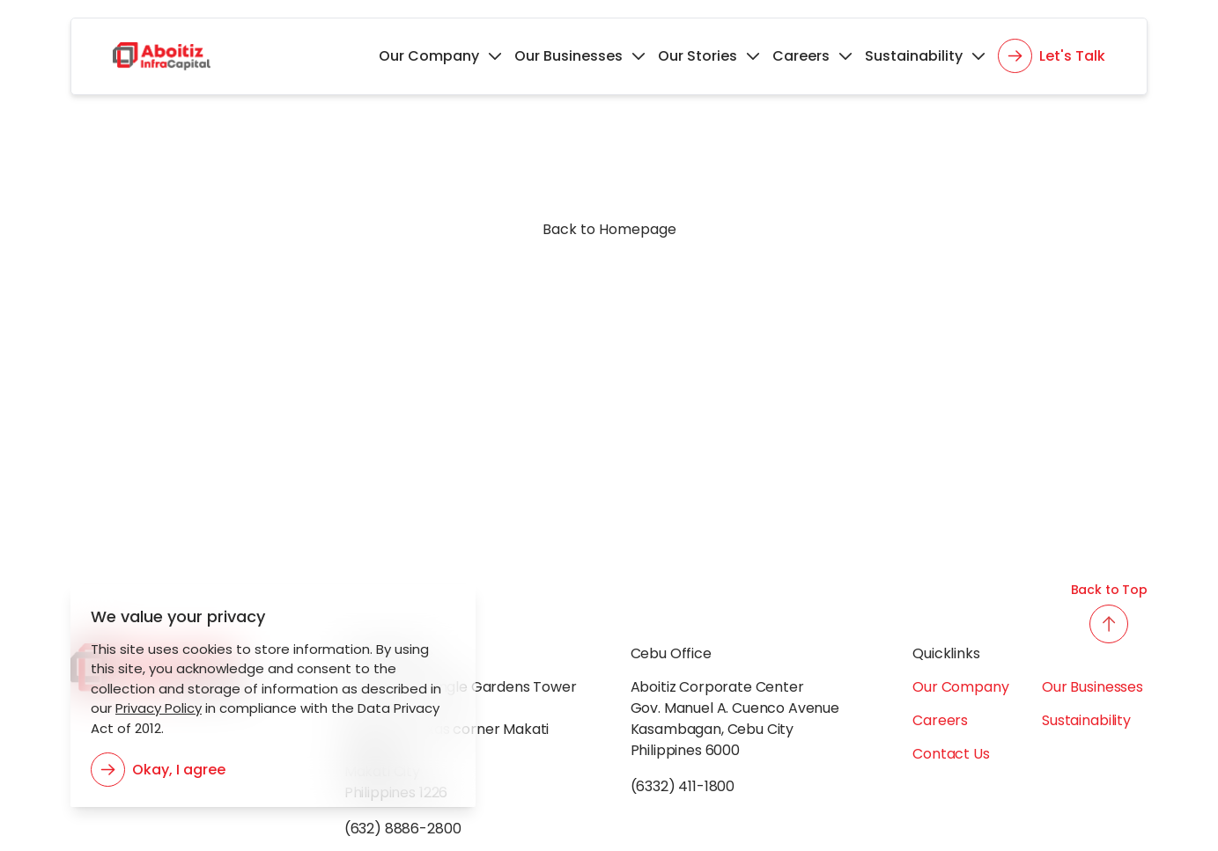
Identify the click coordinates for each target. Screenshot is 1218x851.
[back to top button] (1108, 624)
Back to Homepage (609, 229)
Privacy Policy (155, 708)
